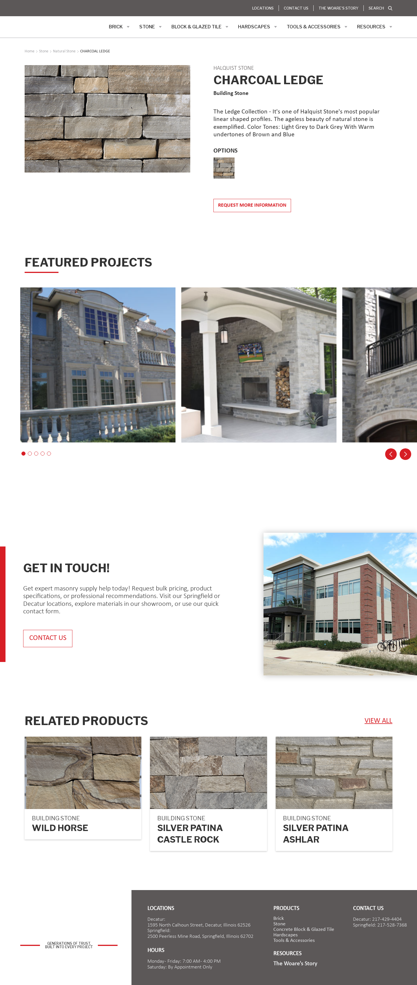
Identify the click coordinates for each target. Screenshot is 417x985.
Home (29, 51)
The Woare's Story (339, 8)
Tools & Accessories (294, 941)
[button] (119, 27)
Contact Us (296, 8)
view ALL (378, 720)
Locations (263, 8)
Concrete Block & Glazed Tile (303, 930)
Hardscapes (285, 935)
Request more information (252, 205)
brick (278, 919)
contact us (47, 638)
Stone (279, 924)
